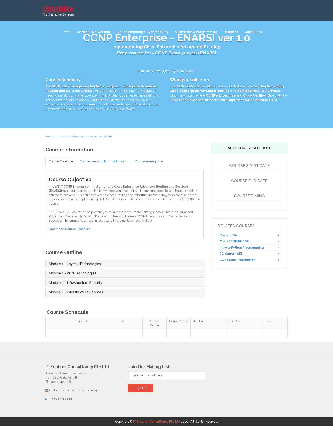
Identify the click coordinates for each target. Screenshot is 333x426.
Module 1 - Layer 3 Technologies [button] (75, 264)
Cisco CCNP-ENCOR (234, 241)
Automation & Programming (196, 32)
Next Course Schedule (249, 148)
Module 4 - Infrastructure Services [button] (76, 292)
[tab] (125, 264)
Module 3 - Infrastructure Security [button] (75, 283)
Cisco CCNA (228, 235)
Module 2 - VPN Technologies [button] (72, 273)
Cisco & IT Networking (93, 32)
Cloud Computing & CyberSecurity (142, 32)
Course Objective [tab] (61, 161)
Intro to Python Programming (242, 247)
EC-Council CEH (231, 253)
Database (231, 32)
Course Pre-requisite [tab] (149, 161)
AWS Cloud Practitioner (237, 260)
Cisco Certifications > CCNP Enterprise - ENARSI (85, 136)
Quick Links (253, 32)
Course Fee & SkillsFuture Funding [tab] (103, 161)
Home (66, 32)
